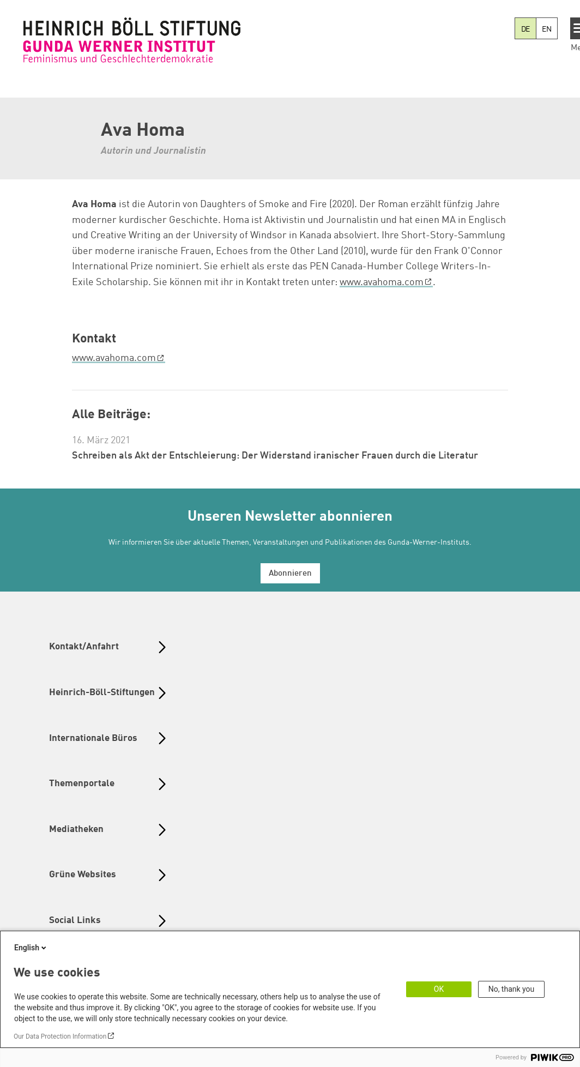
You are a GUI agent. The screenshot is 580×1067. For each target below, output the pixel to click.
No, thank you (511, 989)
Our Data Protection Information (60, 1036)
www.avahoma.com (382, 282)
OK (439, 989)
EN (547, 29)
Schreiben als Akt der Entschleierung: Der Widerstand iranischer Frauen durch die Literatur (275, 456)
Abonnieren (290, 574)
